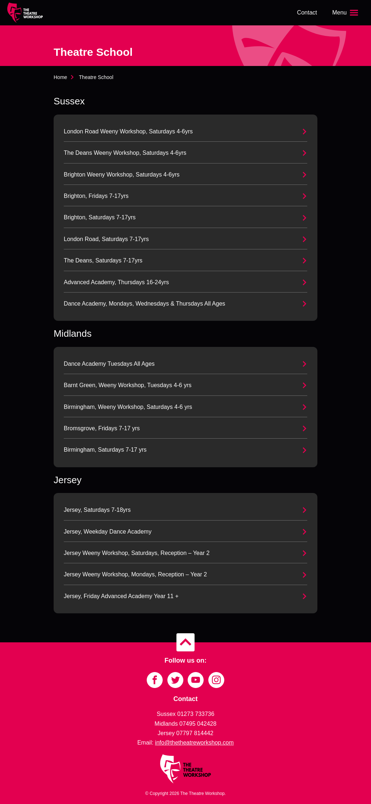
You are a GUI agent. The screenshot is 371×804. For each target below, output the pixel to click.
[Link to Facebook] (155, 680)
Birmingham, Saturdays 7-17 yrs (105, 450)
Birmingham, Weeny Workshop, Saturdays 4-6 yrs (128, 407)
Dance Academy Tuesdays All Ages (109, 364)
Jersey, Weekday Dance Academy (107, 532)
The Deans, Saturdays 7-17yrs (103, 260)
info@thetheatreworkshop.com (194, 742)
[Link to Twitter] (175, 680)
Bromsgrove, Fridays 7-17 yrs (102, 428)
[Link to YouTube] (196, 680)
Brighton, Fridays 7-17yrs (96, 196)
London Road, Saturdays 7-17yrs (106, 239)
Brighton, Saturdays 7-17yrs (100, 217)
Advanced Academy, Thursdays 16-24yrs (116, 282)
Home (60, 77)
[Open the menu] (346, 12)
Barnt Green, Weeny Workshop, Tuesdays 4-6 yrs (127, 385)
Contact (307, 12)
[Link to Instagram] (216, 680)
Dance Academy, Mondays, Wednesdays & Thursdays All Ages (144, 304)
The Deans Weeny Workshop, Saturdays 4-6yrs (125, 153)
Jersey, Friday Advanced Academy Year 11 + (121, 596)
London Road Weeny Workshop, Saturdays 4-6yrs (128, 131)
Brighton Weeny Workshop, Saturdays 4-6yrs (122, 174)
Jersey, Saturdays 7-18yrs (97, 510)
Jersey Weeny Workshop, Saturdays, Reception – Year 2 (136, 553)
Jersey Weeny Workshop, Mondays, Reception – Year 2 (135, 574)
